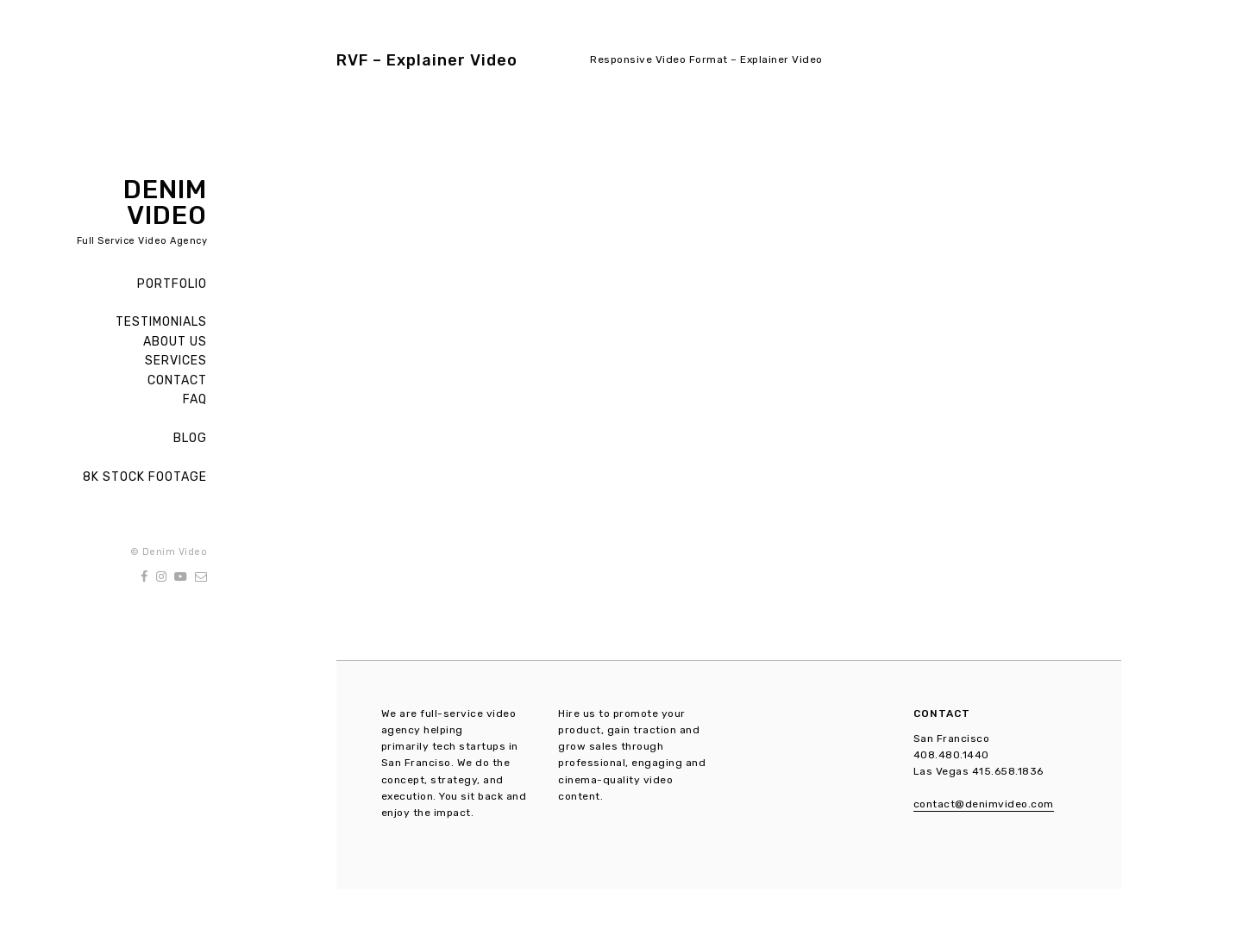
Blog (190, 438)
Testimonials (161, 322)
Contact (177, 380)
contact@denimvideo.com (983, 804)
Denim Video (165, 202)
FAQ (195, 399)
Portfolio (172, 284)
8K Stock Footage (145, 477)
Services (176, 360)
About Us (175, 341)
